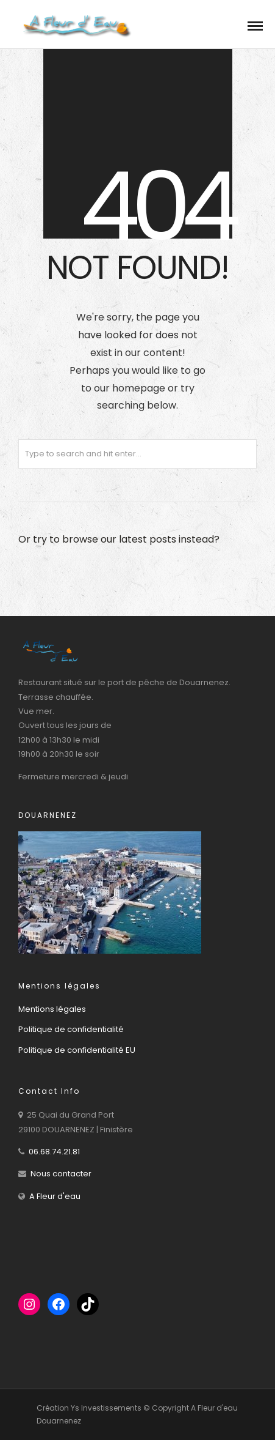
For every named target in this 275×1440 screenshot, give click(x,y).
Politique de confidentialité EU (76, 1050)
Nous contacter (60, 1173)
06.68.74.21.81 (54, 1151)
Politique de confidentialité (71, 1029)
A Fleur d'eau (54, 1196)
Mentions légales (52, 1009)
